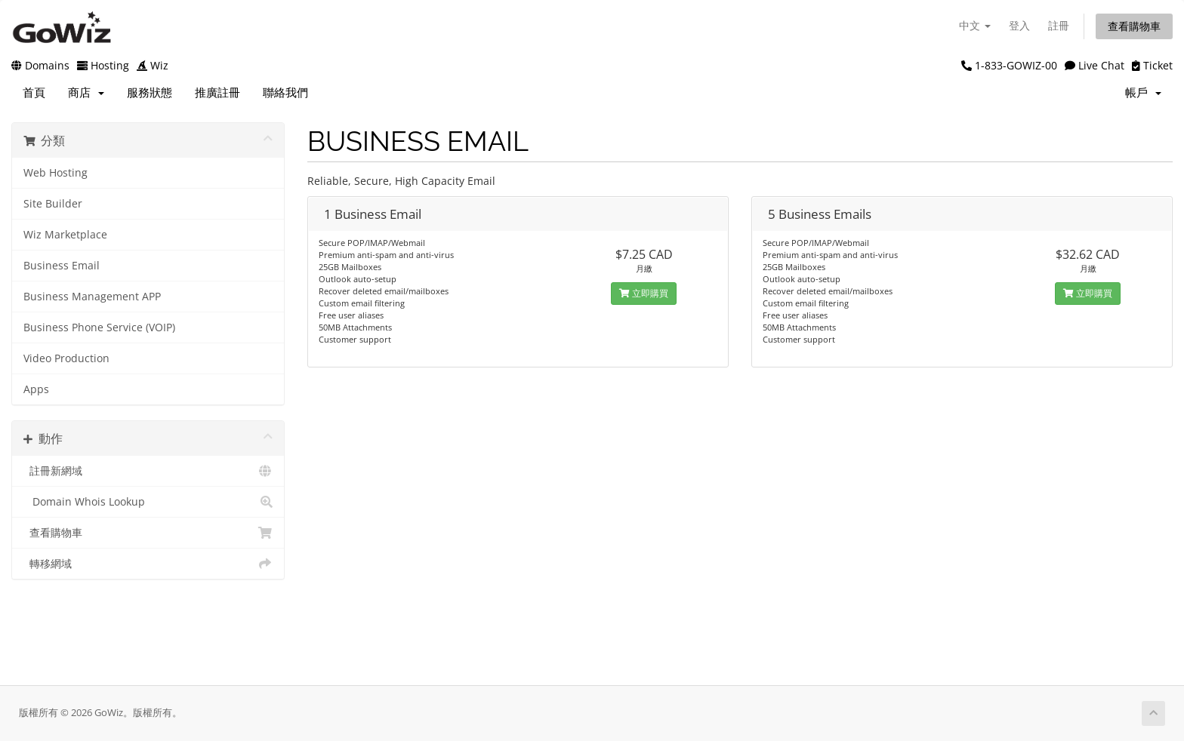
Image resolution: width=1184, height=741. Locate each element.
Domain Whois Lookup (148, 502)
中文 (975, 25)
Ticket (1152, 65)
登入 (1019, 25)
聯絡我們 (285, 93)
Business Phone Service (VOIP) (99, 327)
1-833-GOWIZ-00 (1009, 65)
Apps (36, 389)
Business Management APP (92, 296)
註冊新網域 (148, 471)
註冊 (1058, 25)
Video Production (66, 358)
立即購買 (643, 293)
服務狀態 (149, 93)
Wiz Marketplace (65, 234)
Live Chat (1094, 65)
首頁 (34, 93)
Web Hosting (55, 173)
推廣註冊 (217, 93)
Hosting (103, 65)
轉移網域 (148, 564)
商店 (86, 93)
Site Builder (52, 204)
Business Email (61, 265)
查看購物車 (1134, 26)
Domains (40, 65)
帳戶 (1143, 93)
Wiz (152, 65)
